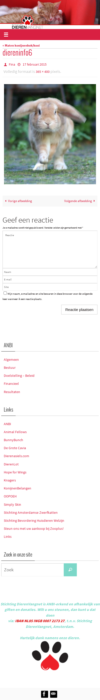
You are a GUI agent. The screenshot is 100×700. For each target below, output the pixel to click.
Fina (12, 64)
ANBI (7, 424)
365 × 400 (43, 71)
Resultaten (12, 392)
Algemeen (11, 359)
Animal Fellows (15, 432)
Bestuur (10, 367)
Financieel (11, 383)
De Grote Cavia (15, 448)
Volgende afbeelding (80, 201)
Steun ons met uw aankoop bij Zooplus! (34, 528)
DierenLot (11, 464)
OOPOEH (10, 496)
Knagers (10, 480)
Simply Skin (12, 504)
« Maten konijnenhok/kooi (21, 45)
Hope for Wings (15, 472)
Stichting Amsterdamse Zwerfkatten (31, 512)
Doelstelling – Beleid (19, 375)
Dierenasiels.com (16, 456)
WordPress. (73, 678)
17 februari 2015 (35, 64)
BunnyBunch (13, 440)
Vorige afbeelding (18, 201)
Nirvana (56, 678)
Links (8, 536)
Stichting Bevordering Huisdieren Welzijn (34, 520)
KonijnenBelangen (17, 488)
